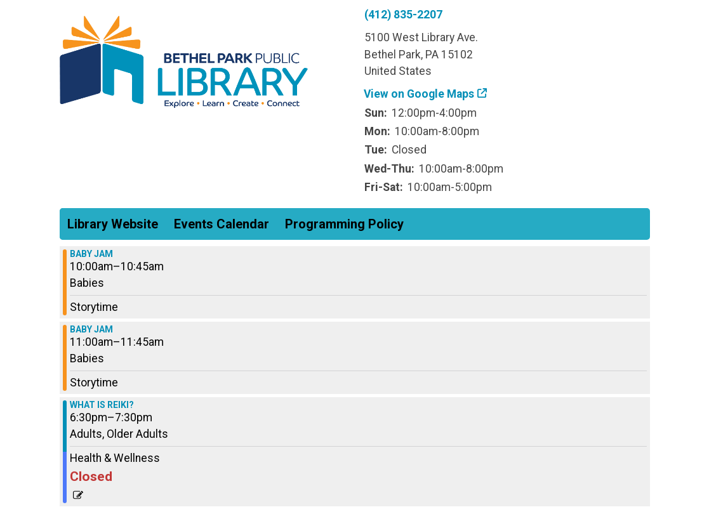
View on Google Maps (419, 94)
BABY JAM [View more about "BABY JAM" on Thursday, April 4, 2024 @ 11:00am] (91, 329)
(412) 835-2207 (403, 14)
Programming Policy (344, 224)
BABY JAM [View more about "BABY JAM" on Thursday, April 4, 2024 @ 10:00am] (91, 253)
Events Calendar (221, 224)
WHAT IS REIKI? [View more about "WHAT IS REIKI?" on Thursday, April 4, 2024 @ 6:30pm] (102, 404)
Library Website (112, 224)
